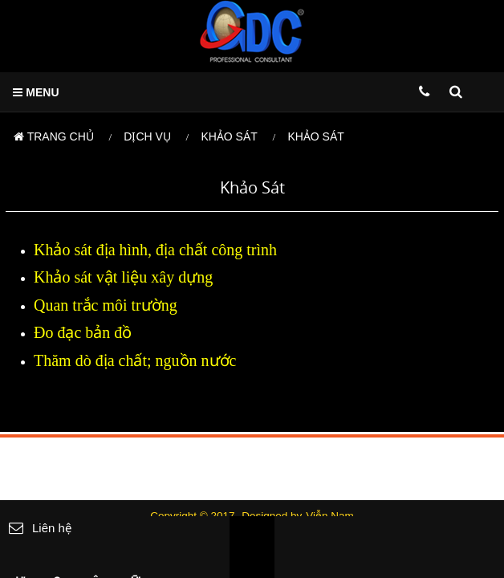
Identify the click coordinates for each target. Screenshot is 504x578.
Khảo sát (229, 136)
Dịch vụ (147, 136)
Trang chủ (54, 136)
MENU (36, 92)
